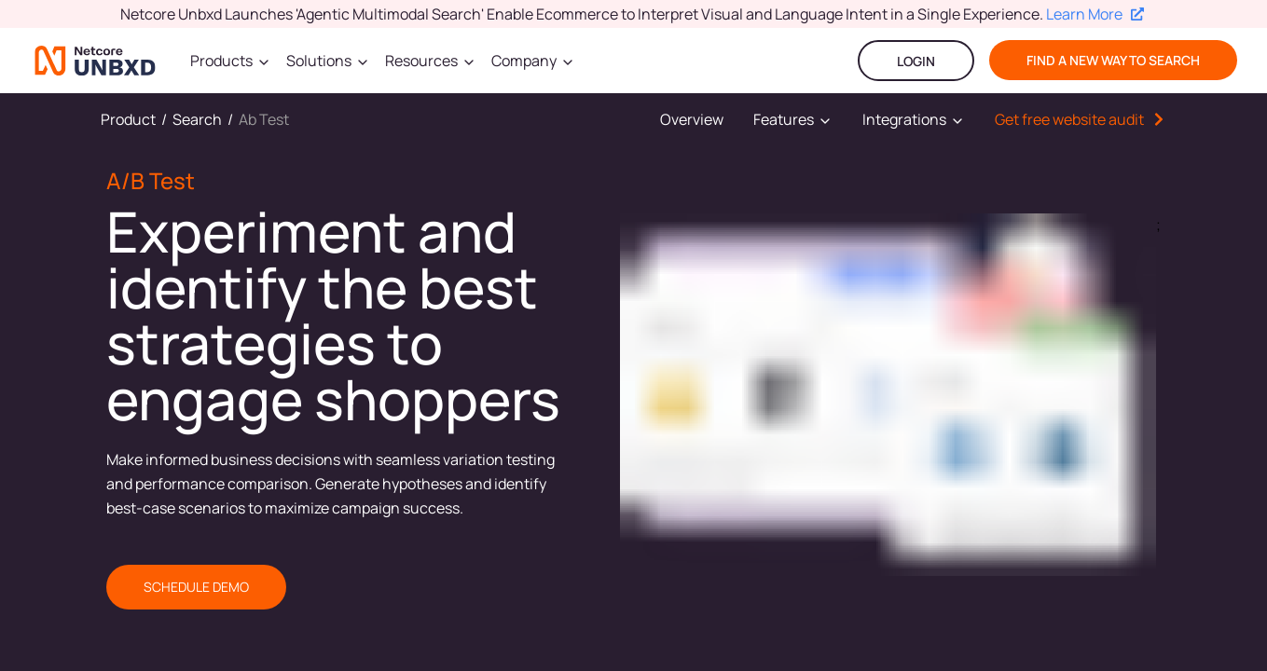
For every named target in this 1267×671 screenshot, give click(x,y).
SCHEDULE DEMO (196, 587)
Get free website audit (1069, 119)
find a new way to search (1113, 60)
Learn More (1095, 14)
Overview (691, 119)
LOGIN (916, 61)
